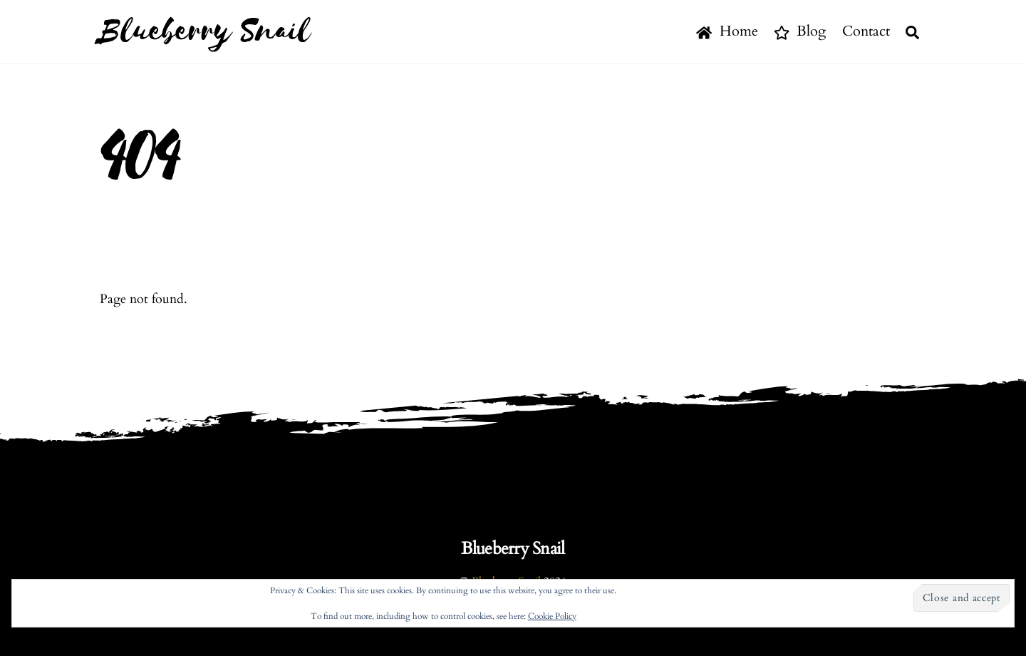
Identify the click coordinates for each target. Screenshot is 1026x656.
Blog (800, 31)
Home (726, 31)
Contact (866, 31)
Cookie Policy (552, 616)
